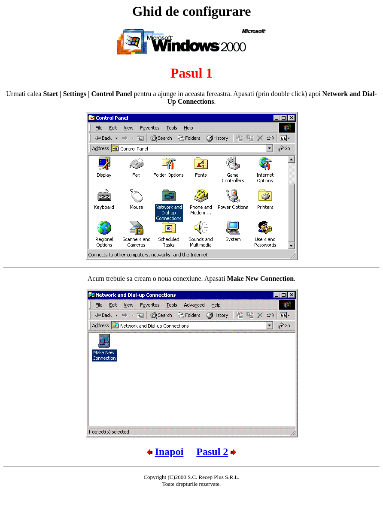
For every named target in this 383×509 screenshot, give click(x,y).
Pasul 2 (212, 451)
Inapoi (169, 451)
